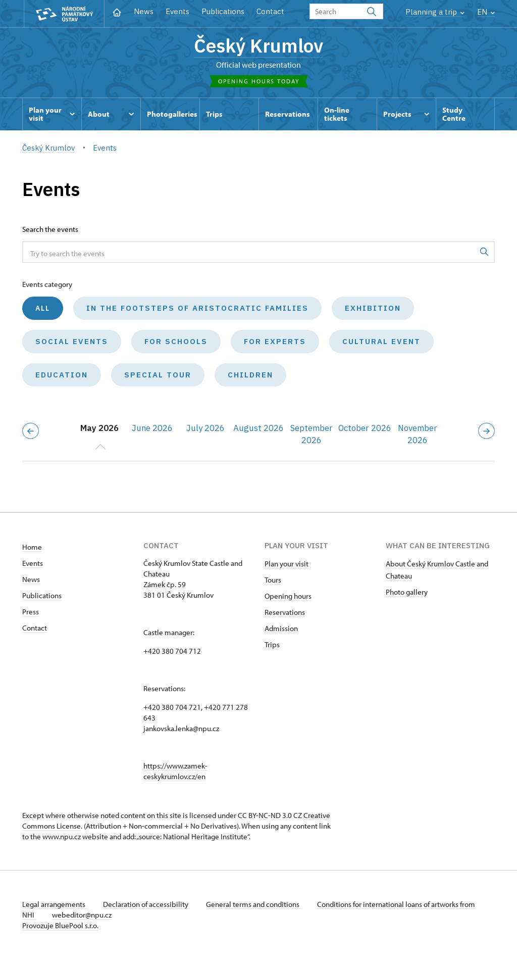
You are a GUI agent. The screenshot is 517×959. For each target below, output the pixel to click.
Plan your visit (286, 563)
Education (61, 374)
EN (486, 12)
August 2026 (258, 428)
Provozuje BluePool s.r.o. (60, 925)
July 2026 (205, 428)
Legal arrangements (54, 904)
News (143, 11)
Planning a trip (434, 12)
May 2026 (99, 428)
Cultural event (381, 341)
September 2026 (311, 434)
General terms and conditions (253, 904)
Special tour (157, 374)
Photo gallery (407, 592)
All (42, 308)
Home (32, 547)
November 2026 (417, 434)
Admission (281, 628)
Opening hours (288, 596)
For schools (176, 341)
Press (30, 611)
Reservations (285, 612)
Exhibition (373, 308)
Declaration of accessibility (146, 904)
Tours (273, 580)
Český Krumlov (258, 45)
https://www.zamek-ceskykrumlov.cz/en (175, 771)
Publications (222, 11)
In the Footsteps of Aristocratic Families (197, 308)
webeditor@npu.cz (82, 915)
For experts (275, 341)
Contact (270, 11)
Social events (71, 341)
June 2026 (152, 428)
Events (177, 11)
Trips (272, 644)
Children (250, 374)
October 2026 (364, 428)
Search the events (50, 229)
